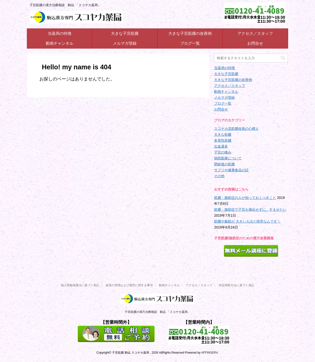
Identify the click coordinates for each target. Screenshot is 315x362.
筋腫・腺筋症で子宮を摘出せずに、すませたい (250, 209)
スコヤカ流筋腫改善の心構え (236, 129)
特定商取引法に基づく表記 (236, 285)
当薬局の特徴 (59, 33)
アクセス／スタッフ (255, 33)
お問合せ (255, 43)
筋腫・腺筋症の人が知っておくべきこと (245, 198)
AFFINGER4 (209, 352)
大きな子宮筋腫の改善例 (190, 33)
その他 (219, 176)
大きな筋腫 (222, 134)
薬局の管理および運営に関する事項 (129, 285)
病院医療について (228, 158)
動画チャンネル (59, 43)
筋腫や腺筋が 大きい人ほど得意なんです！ (247, 221)
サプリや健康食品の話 (231, 170)
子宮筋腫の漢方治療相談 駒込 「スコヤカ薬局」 (157, 312)
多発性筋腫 (222, 140)
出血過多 (221, 146)
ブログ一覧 (190, 43)
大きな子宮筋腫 (125, 33)
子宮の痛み (222, 152)
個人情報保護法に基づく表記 (80, 285)
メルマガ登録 (125, 43)
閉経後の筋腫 (224, 164)
